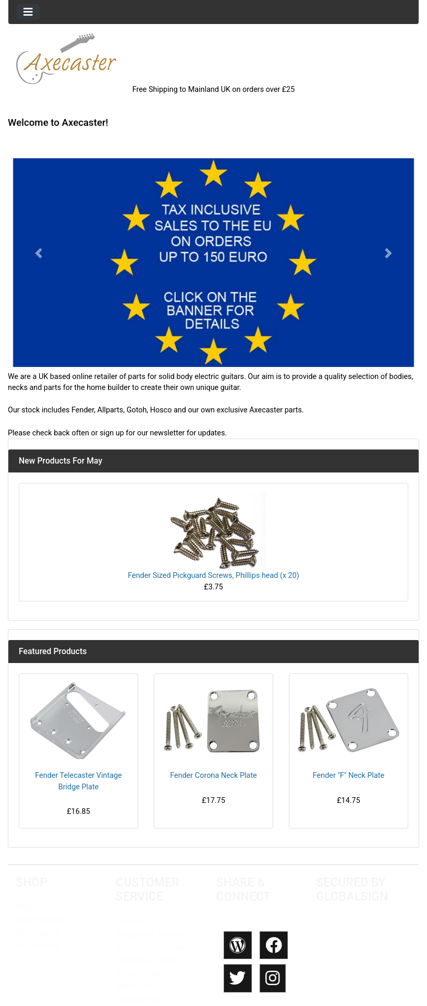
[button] (38, 253)
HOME (27, 907)
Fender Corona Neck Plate (213, 775)
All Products (38, 933)
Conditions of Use (148, 960)
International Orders (152, 947)
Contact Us (136, 921)
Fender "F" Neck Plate (348, 775)
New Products (41, 920)
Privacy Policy (141, 973)
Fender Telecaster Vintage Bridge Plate (78, 781)
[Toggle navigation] (28, 12)
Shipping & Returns (150, 934)
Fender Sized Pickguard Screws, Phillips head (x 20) (213, 575)
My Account (37, 946)
